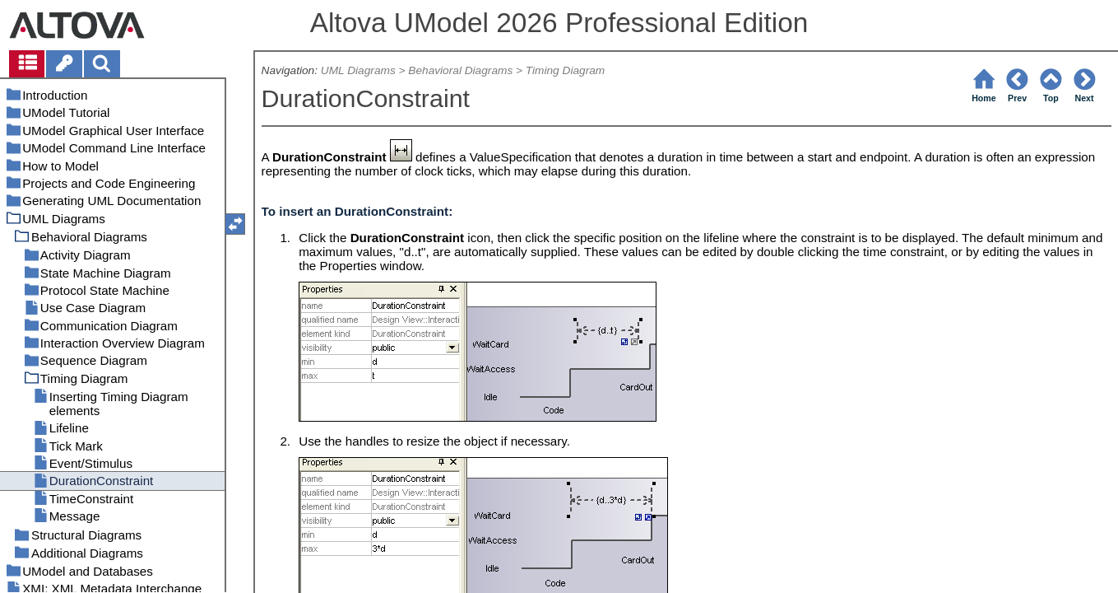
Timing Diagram (565, 70)
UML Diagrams (358, 70)
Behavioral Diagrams (460, 70)
